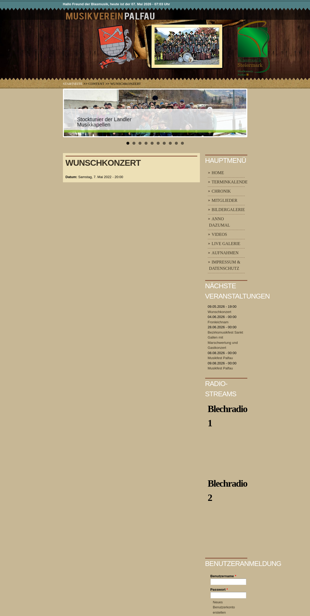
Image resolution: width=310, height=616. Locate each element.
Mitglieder (225, 200)
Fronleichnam (218, 322)
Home (218, 172)
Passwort (219, 589)
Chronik (221, 191)
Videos (219, 234)
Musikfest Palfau (220, 358)
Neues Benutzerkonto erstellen (224, 607)
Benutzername (223, 576)
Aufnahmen (225, 253)
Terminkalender (231, 182)
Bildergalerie (228, 209)
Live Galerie (226, 243)
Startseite (73, 84)
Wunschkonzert (219, 312)
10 (182, 143)
